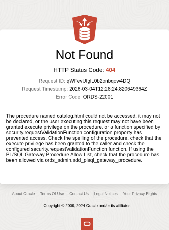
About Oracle (23, 193)
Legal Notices (106, 193)
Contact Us (79, 193)
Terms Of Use (52, 193)
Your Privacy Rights (140, 193)
